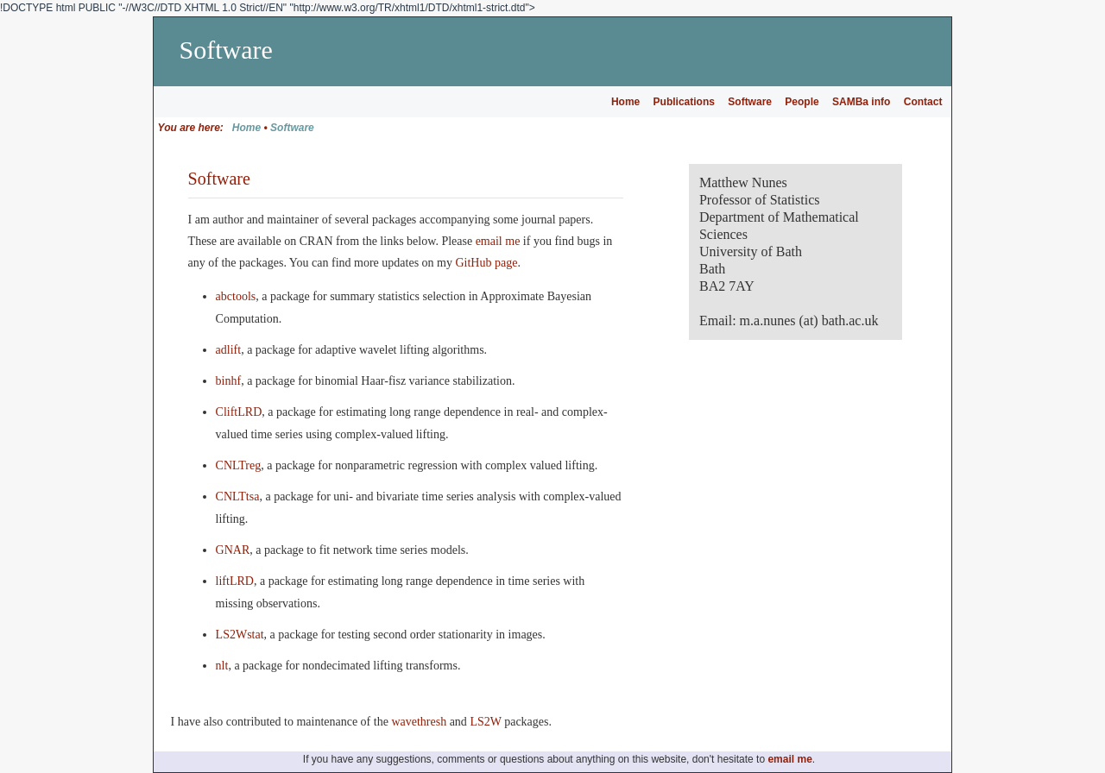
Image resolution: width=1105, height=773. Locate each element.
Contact (923, 102)
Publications (684, 102)
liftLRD (235, 581)
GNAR (233, 550)
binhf (229, 380)
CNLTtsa (238, 496)
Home (625, 102)
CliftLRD (239, 411)
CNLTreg (239, 465)
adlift (229, 349)
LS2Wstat (240, 634)
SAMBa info (861, 102)
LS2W (485, 721)
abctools (236, 296)
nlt (222, 665)
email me (498, 241)
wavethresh (418, 721)
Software (750, 102)
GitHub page (486, 262)
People (801, 102)
